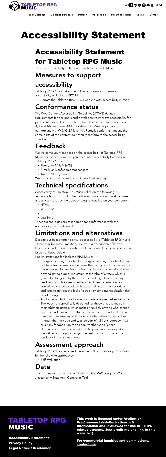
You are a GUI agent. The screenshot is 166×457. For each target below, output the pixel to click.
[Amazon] (152, 5)
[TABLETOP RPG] (39, 4)
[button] (62, 14)
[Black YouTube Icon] (148, 5)
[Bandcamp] (135, 5)
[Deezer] (156, 5)
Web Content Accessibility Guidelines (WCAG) (72, 113)
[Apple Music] (144, 5)
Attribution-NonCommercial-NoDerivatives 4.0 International (110, 422)
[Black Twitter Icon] (161, 5)
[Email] (127, 5)
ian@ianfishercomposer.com (69, 170)
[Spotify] (139, 5)
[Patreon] (131, 5)
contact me (86, 444)
